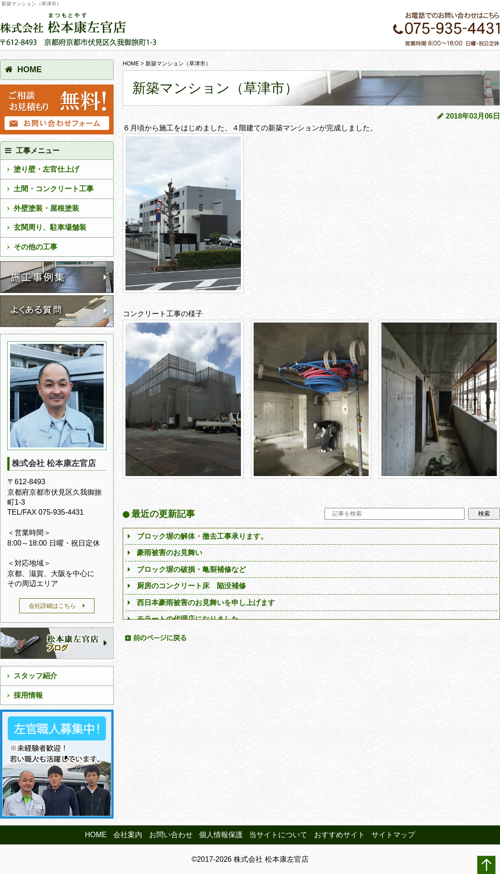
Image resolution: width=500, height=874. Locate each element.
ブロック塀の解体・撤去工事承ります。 (202, 536)
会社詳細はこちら (52, 605)
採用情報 (28, 695)
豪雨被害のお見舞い (169, 552)
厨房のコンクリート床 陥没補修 (191, 586)
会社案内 (127, 835)
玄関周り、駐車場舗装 (50, 227)
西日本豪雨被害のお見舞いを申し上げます (206, 602)
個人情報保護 (221, 835)
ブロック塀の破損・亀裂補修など (191, 569)
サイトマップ (393, 835)
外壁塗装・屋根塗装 (46, 208)
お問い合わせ (171, 835)
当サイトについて (278, 835)
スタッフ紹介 (35, 676)
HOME (131, 63)
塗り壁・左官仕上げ (46, 169)
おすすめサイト (339, 835)
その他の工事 (35, 247)
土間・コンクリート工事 (54, 189)
